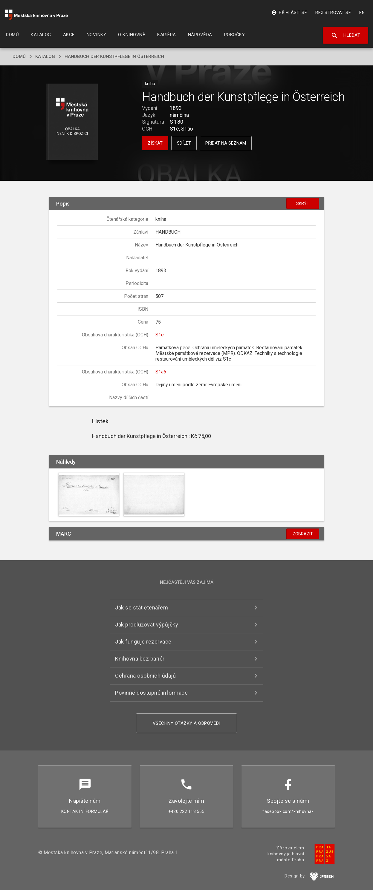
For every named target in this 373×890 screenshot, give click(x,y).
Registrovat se (333, 12)
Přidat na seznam (225, 143)
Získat (155, 143)
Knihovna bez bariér (140, 658)
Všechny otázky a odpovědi (187, 723)
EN (362, 12)
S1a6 (160, 372)
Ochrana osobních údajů (145, 676)
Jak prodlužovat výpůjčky (146, 624)
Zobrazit (303, 533)
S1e (159, 335)
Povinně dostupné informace (151, 693)
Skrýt (302, 203)
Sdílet (184, 143)
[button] (72, 122)
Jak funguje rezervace (143, 641)
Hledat (345, 35)
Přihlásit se (289, 12)
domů (19, 56)
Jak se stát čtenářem (141, 607)
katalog (45, 56)
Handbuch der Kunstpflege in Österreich (114, 56)
